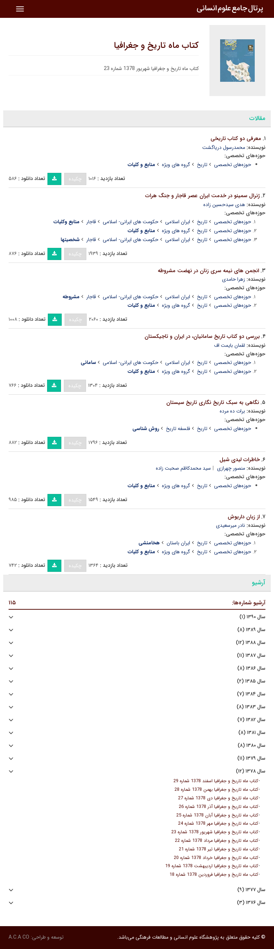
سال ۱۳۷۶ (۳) (251, 902)
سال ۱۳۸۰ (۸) (251, 745)
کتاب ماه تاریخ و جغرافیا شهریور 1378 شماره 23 (214, 832)
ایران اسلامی (177, 222)
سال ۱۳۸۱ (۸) (251, 732)
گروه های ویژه (176, 165)
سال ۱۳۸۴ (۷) (251, 694)
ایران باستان (178, 543)
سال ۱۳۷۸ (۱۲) (250, 771)
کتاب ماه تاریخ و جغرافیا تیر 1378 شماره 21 (218, 849)
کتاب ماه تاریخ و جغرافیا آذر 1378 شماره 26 (218, 806)
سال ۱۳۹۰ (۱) (252, 617)
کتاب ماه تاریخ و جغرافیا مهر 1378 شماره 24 (218, 823)
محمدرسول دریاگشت (223, 147)
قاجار (91, 222)
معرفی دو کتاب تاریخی (235, 138)
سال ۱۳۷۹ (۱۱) (251, 758)
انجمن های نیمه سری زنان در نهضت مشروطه (208, 270)
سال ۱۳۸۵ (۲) (251, 681)
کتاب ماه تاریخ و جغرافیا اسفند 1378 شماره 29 (215, 781)
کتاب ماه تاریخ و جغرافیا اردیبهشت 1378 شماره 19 (211, 866)
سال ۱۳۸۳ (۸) (251, 707)
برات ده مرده (232, 411)
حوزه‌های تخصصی (232, 165)
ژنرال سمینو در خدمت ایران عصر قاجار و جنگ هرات (202, 195)
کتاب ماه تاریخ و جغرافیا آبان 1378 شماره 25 (217, 815)
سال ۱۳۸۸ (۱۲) (250, 642)
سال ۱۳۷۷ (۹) (251, 890)
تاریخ (202, 165)
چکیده (75, 179)
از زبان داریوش (244, 517)
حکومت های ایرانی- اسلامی (130, 222)
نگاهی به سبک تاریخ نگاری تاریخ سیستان (212, 402)
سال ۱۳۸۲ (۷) (251, 720)
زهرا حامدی (233, 279)
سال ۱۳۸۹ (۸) (251, 630)
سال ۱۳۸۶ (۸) (251, 668)
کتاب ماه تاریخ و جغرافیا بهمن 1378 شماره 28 (216, 789)
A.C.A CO (19, 937)
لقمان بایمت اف (229, 345)
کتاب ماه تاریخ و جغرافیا (156, 46)
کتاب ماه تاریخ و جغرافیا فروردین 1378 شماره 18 (213, 874)
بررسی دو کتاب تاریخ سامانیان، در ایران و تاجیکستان (202, 336)
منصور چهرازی (231, 468)
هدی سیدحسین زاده (224, 205)
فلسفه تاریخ (178, 429)
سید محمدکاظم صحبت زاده (183, 468)
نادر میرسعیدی (230, 525)
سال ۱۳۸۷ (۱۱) (251, 655)
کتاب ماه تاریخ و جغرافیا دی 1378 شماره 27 (218, 798)
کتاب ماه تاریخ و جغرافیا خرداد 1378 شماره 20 (216, 857)
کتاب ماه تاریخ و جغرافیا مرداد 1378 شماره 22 (216, 840)
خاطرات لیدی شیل (239, 459)
